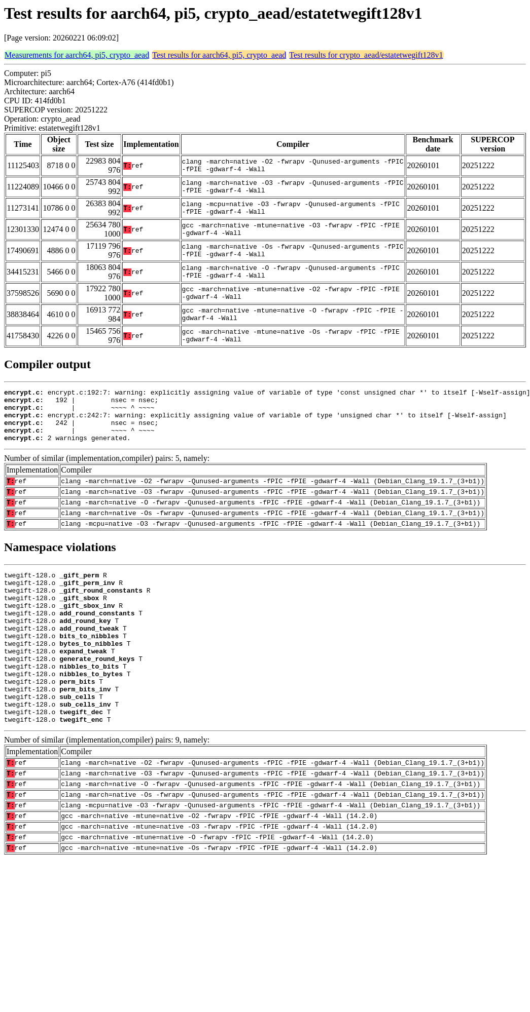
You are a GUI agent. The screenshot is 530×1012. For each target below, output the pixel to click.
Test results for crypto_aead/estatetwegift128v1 (366, 55)
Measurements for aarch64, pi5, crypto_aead (77, 55)
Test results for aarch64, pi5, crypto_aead (219, 55)
